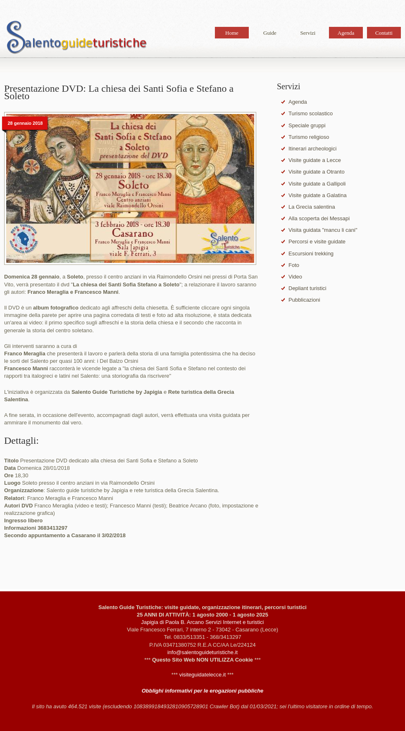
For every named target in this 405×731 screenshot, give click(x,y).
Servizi (308, 33)
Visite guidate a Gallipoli (317, 184)
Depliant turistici (307, 288)
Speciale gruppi (307, 125)
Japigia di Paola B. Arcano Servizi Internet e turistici (202, 622)
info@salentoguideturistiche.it (202, 652)
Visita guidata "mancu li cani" (322, 230)
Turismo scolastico (310, 113)
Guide (269, 33)
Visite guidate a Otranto (316, 172)
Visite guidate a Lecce (314, 160)
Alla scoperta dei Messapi (319, 218)
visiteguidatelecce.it (202, 674)
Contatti (384, 33)
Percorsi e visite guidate (316, 241)
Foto (293, 265)
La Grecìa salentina (311, 207)
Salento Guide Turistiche (76, 39)
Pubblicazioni (304, 300)
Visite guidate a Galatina (317, 195)
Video (295, 277)
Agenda (346, 33)
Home (231, 33)
